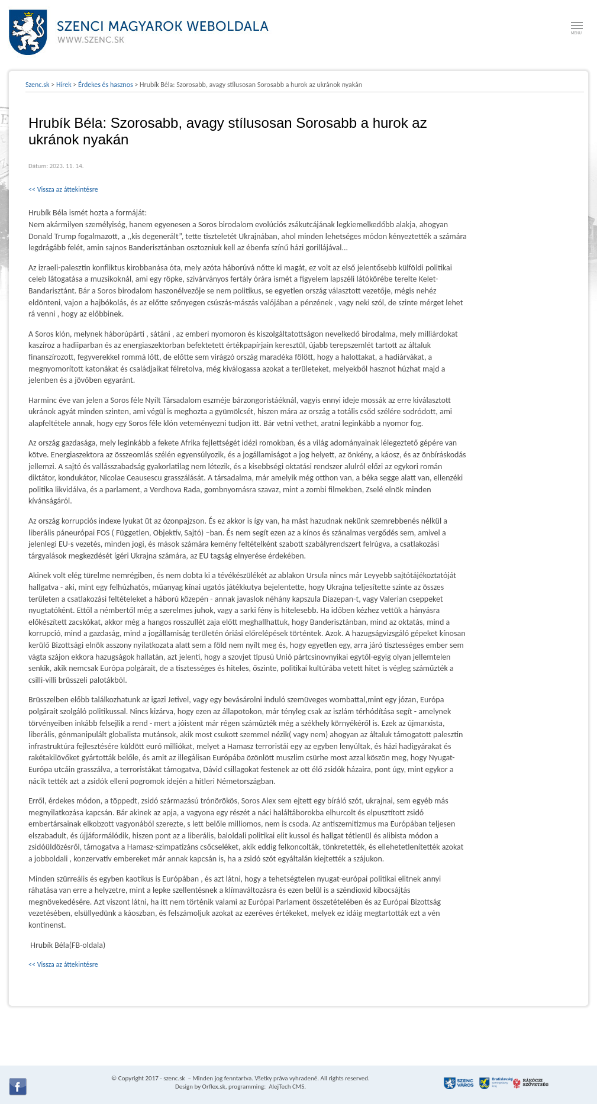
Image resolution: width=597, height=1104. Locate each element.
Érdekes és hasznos (105, 84)
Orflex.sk (213, 1086)
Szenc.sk (37, 84)
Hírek (64, 84)
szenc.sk (174, 1078)
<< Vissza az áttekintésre (63, 189)
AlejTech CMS (286, 1086)
